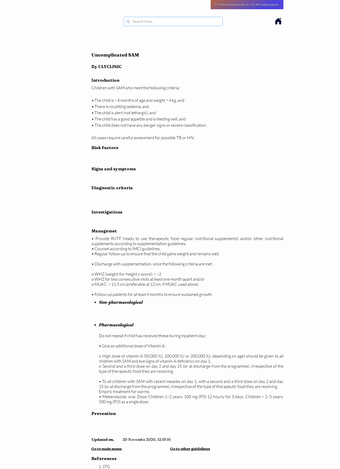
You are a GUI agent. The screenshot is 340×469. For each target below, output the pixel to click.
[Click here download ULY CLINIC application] (247, 4)
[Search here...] (173, 21)
